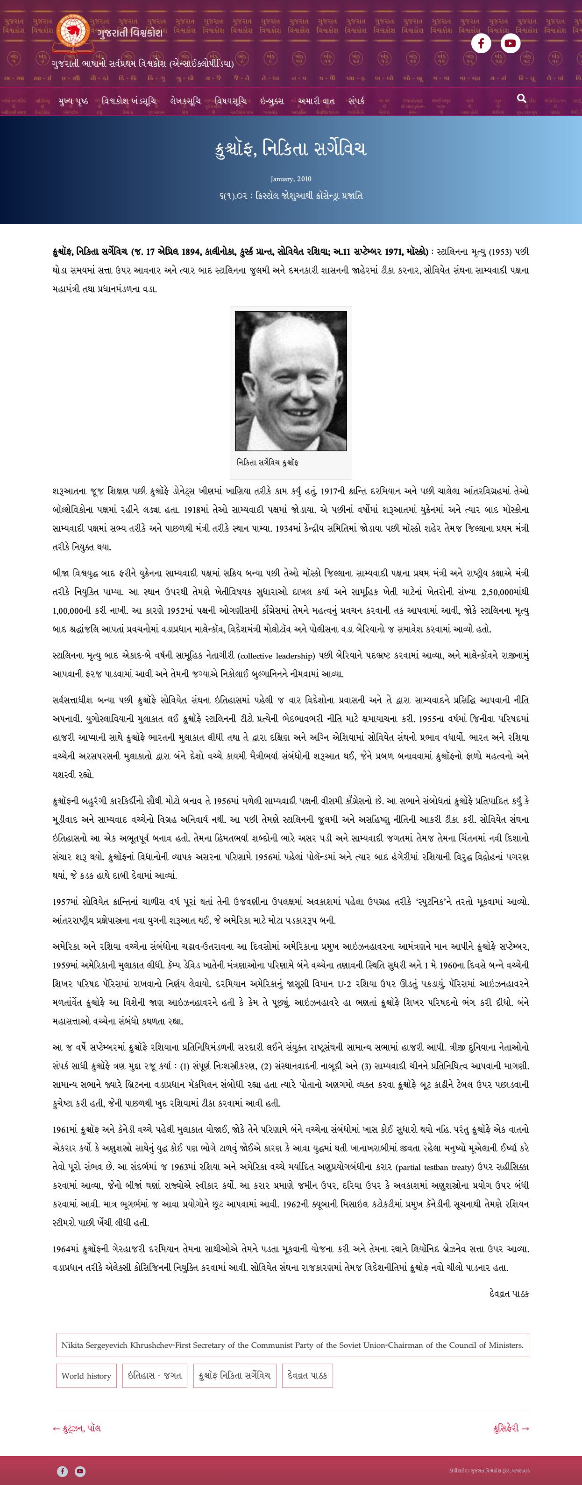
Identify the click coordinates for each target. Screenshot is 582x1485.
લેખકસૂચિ (185, 101)
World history (86, 1375)
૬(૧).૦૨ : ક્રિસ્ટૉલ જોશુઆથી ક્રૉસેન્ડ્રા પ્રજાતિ (291, 196)
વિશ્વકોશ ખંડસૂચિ (129, 101)
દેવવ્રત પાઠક (307, 1375)
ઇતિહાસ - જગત (155, 1375)
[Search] (521, 98)
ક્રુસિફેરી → (511, 1428)
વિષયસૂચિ (231, 101)
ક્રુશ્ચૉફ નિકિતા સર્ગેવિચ (235, 1375)
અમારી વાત (316, 101)
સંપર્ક (357, 101)
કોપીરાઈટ (458, 1470)
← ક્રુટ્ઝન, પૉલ (77, 1428)
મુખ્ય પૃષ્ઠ (73, 101)
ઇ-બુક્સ (272, 101)
